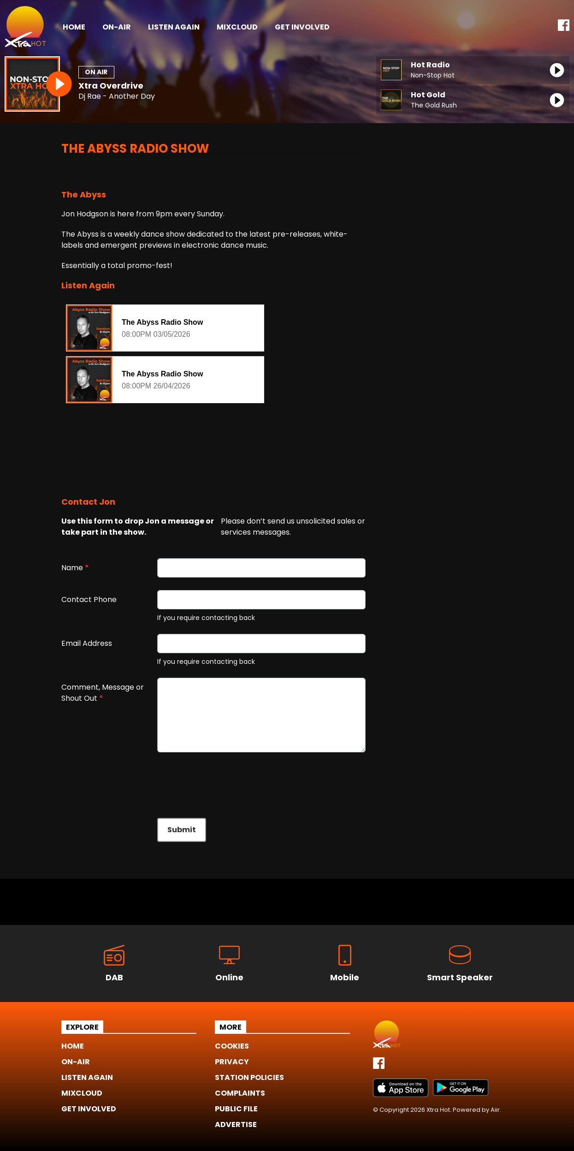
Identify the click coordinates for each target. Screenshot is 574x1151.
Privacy (232, 1061)
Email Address (86, 643)
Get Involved (302, 27)
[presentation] (131, 781)
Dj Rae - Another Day (116, 96)
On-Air (116, 27)
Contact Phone (89, 599)
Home (74, 27)
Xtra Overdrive (110, 85)
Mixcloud (237, 27)
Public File (236, 1108)
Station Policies (249, 1077)
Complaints (240, 1093)
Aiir (495, 1109)
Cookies (232, 1046)
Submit (181, 829)
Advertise (236, 1124)
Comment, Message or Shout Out (102, 693)
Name (75, 567)
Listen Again (174, 27)
